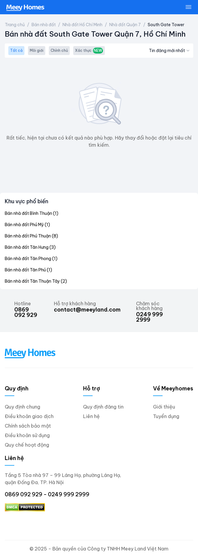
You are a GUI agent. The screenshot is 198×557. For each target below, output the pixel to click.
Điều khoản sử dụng (27, 435)
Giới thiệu (164, 407)
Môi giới (36, 50)
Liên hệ (91, 416)
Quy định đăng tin (103, 407)
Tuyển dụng (166, 416)
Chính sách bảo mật (28, 426)
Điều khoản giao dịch (29, 416)
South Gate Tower (166, 24)
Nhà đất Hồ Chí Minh (82, 24)
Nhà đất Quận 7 (125, 24)
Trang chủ (15, 24)
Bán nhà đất (44, 24)
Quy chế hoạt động (27, 445)
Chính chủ (59, 50)
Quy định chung (22, 407)
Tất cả (16, 50)
